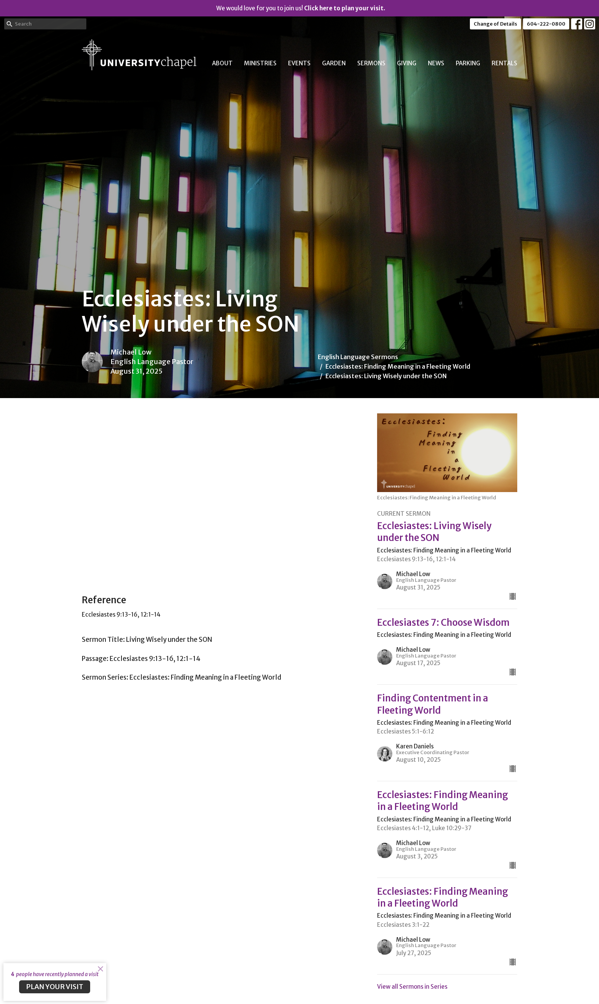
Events (299, 63)
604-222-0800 (546, 24)
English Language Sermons (358, 357)
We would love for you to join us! (300, 8)
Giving (406, 63)
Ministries (260, 63)
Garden (334, 63)
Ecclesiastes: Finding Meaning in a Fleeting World (397, 366)
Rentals (504, 63)
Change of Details (495, 24)
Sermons (371, 63)
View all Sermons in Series (412, 986)
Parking (468, 63)
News (436, 63)
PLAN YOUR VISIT (54, 986)
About (222, 63)
